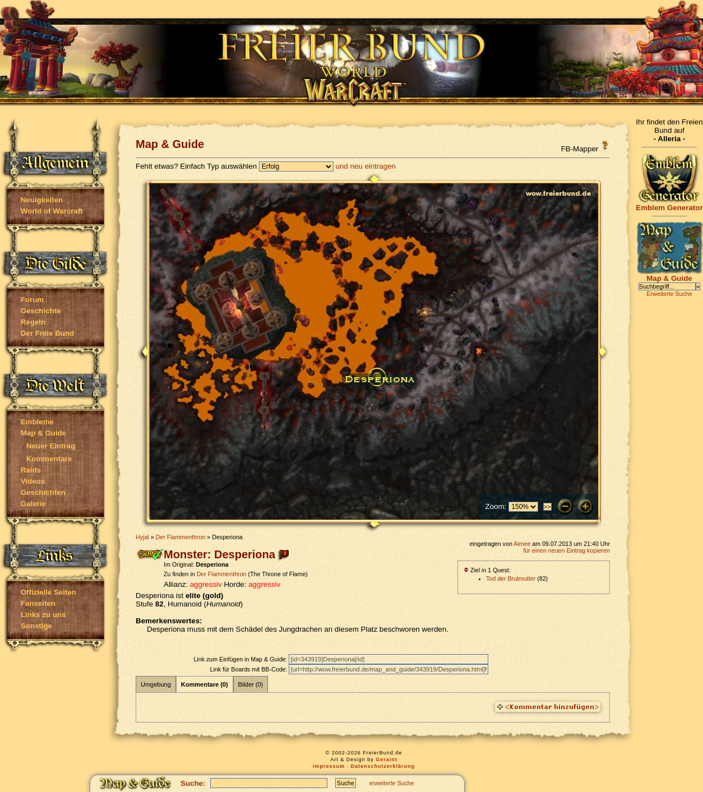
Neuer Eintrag (50, 446)
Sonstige (36, 626)
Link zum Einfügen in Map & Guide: (241, 659)
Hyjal (142, 537)
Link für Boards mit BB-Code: (249, 669)
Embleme (37, 422)
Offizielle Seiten (48, 592)
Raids (31, 470)
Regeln (33, 322)
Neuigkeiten (42, 200)
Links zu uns (43, 614)
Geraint (386, 759)
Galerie (33, 503)
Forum (32, 299)
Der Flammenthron (181, 537)
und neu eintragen (366, 166)
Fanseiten (38, 603)
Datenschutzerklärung (383, 766)
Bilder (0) (250, 684)
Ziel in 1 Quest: (487, 570)
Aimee (522, 543)
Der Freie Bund (48, 333)
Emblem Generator (669, 204)
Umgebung (156, 684)
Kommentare (49, 459)
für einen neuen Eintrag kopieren (566, 550)
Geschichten (43, 492)
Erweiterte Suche (669, 293)
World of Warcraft (52, 211)
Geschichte (41, 311)
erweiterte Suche (391, 783)
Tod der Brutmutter (510, 578)
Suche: (193, 783)
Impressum (329, 766)
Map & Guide (43, 433)
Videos (33, 481)
